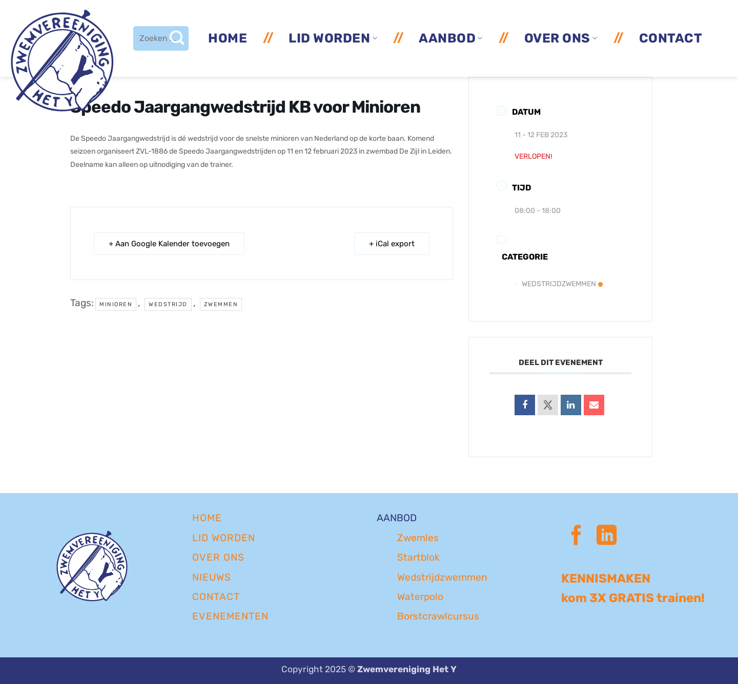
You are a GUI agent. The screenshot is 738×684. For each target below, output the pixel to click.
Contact (671, 38)
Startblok (418, 557)
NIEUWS (211, 577)
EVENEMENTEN (230, 616)
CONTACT (216, 597)
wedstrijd (168, 304)
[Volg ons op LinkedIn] (607, 537)
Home (227, 38)
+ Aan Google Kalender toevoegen (169, 243)
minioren (115, 304)
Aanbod (451, 38)
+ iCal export (392, 243)
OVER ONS (218, 557)
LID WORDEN (223, 538)
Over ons (561, 38)
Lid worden (333, 38)
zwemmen (221, 304)
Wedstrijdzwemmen (559, 284)
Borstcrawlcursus (438, 616)
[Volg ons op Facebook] (576, 537)
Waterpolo (420, 597)
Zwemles (418, 538)
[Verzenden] (176, 38)
